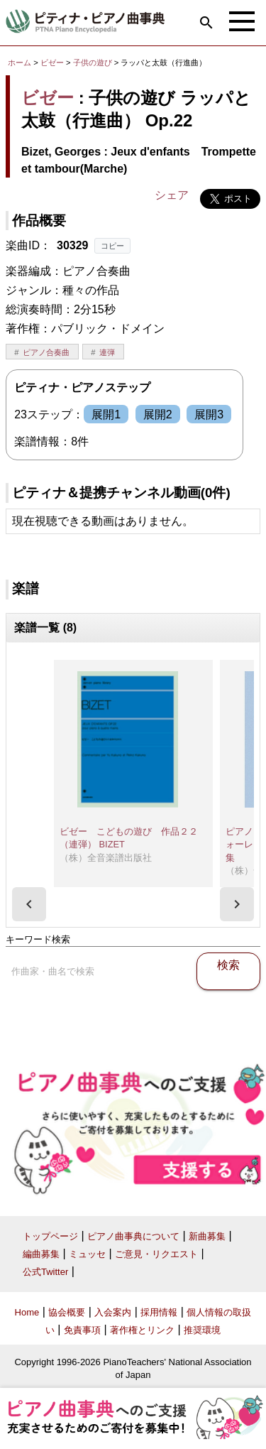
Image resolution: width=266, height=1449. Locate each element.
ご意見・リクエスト (156, 1254)
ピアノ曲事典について (133, 1236)
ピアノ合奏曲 (46, 352)
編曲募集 (41, 1254)
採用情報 (158, 1312)
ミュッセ (87, 1254)
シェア (172, 195)
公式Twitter (45, 1271)
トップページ (50, 1236)
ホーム (19, 62)
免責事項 (82, 1330)
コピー (112, 246)
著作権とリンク (142, 1330)
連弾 (107, 352)
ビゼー (52, 62)
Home (27, 1312)
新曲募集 (207, 1236)
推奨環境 (202, 1330)
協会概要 (66, 1312)
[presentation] (29, 904)
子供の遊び (93, 62)
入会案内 (112, 1312)
